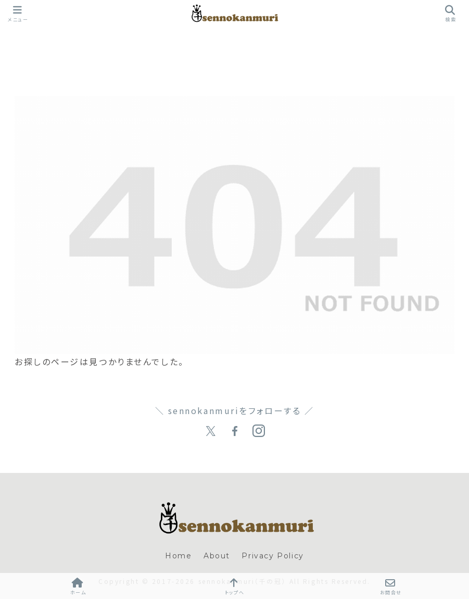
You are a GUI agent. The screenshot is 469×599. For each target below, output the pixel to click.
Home (178, 555)
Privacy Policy (272, 555)
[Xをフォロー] (210, 431)
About (217, 555)
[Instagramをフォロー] (258, 431)
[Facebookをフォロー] (234, 431)
